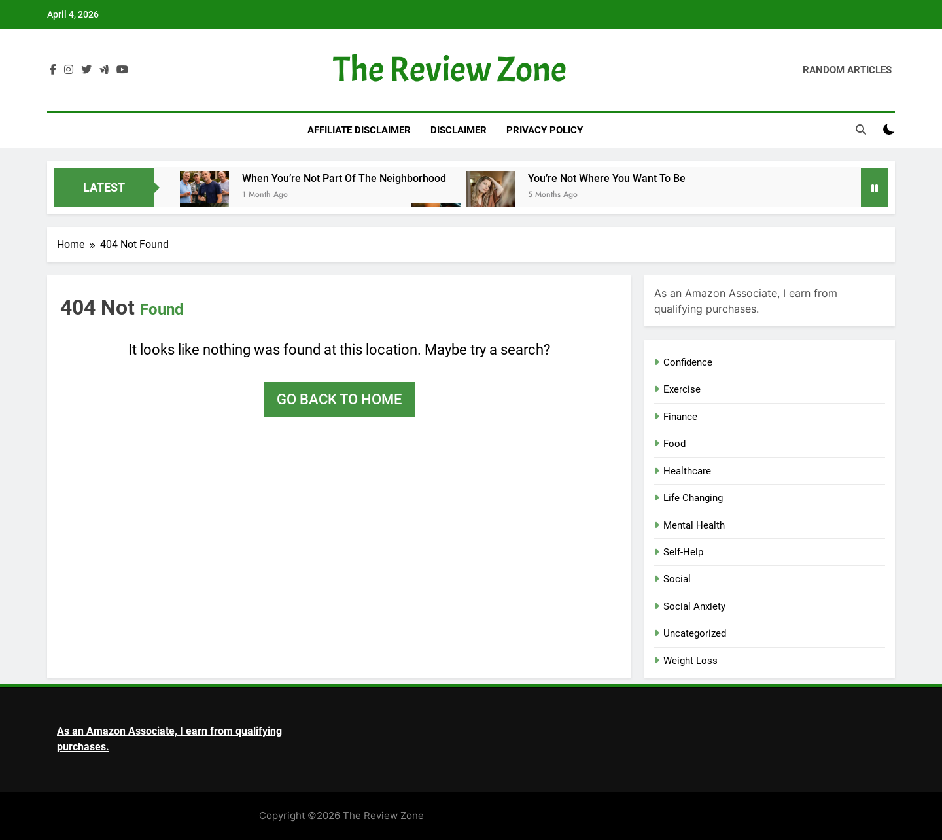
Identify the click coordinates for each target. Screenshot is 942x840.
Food (674, 443)
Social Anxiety (694, 606)
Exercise (682, 389)
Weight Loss (690, 661)
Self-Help (683, 552)
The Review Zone (450, 69)
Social (677, 579)
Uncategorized (694, 633)
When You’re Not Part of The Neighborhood (344, 178)
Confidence (687, 362)
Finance (680, 417)
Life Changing (693, 498)
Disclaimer (458, 130)
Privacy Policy (544, 130)
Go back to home (339, 399)
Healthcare (687, 471)
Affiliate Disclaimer (359, 130)
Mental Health (694, 525)
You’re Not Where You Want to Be (607, 178)
